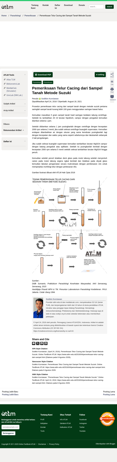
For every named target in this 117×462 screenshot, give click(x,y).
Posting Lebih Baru (10, 394)
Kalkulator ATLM (66, 427)
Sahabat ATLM (65, 423)
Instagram (83, 423)
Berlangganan (8, 433)
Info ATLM (63, 420)
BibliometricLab (13, 84)
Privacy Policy (54, 444)
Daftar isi (8, 141)
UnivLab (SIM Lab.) (15, 95)
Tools (42, 431)
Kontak (46, 5)
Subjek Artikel (9, 104)
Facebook (82, 420)
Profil (42, 420)
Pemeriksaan (48, 82)
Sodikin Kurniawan (49, 99)
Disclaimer (42, 444)
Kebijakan (43, 423)
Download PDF (43, 74)
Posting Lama (109, 394)
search (109, 7)
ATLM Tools (9, 75)
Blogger (112, 444)
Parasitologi (37, 82)
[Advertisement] (53, 44)
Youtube (82, 431)
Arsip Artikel (9, 110)
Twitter (81, 427)
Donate (82, 5)
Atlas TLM (11, 80)
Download (68, 5)
